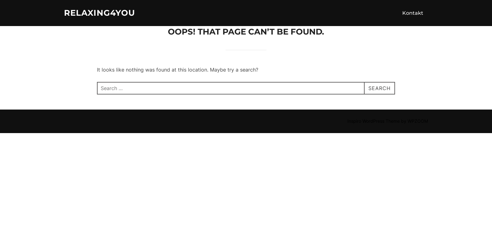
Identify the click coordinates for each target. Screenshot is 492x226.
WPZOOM (418, 121)
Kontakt (412, 13)
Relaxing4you (99, 13)
